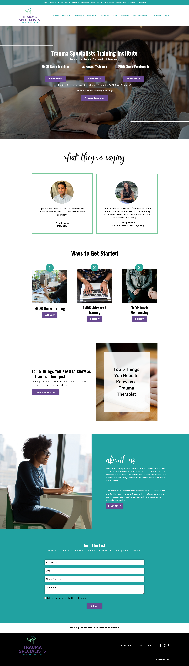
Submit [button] (94, 606)
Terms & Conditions (146, 645)
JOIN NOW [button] (50, 315)
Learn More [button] (55, 78)
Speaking (104, 15)
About (66, 15)
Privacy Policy (126, 645)
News (114, 15)
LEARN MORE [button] (114, 506)
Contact (157, 15)
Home (56, 15)
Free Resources (141, 15)
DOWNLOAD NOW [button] (45, 392)
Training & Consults (85, 15)
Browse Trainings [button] (94, 98)
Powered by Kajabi (163, 660)
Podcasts (124, 15)
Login (166, 15)
